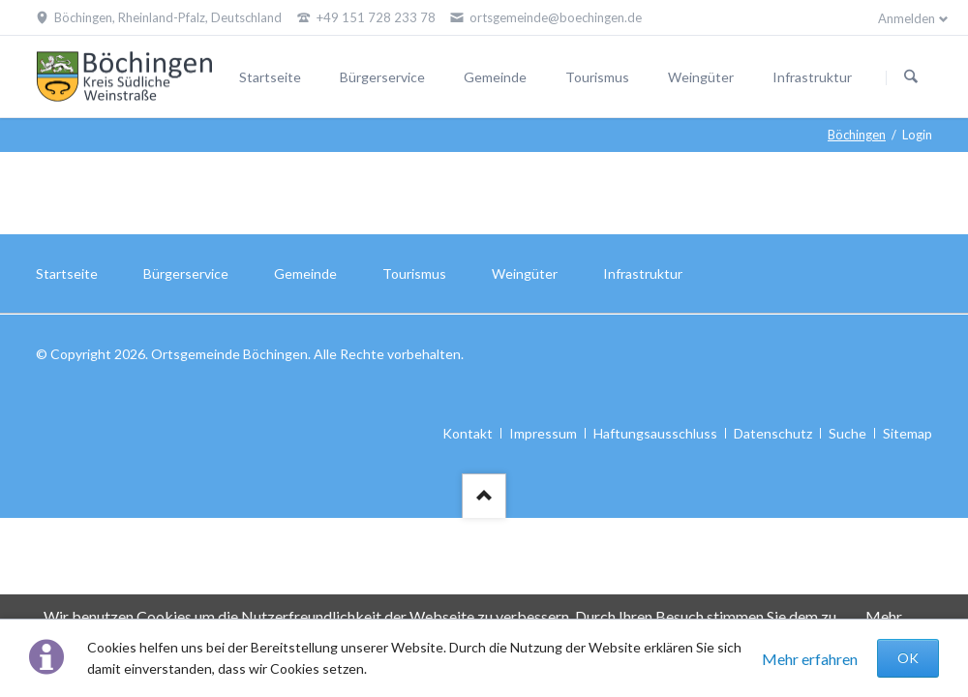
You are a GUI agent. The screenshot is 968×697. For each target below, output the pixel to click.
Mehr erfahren (810, 659)
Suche (847, 433)
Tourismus (597, 77)
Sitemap (907, 433)
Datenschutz (773, 433)
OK (908, 658)
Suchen (911, 77)
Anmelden (906, 18)
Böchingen (857, 134)
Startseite (270, 77)
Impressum (543, 433)
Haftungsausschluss (655, 433)
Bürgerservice (382, 77)
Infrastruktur (812, 77)
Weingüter (701, 77)
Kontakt (467, 433)
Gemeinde (495, 77)
